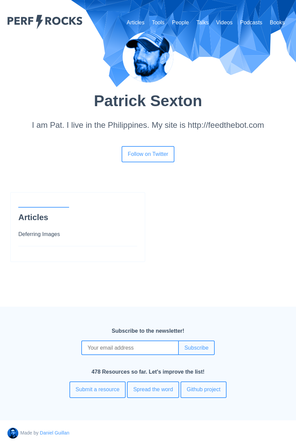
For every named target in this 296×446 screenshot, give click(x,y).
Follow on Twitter (148, 154)
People (180, 22)
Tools (158, 22)
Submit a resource (98, 389)
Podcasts (251, 22)
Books (277, 22)
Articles (135, 22)
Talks (202, 22)
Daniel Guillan (54, 433)
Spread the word (153, 389)
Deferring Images (39, 234)
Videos (224, 22)
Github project (203, 389)
